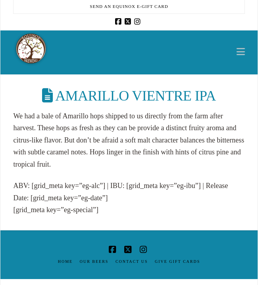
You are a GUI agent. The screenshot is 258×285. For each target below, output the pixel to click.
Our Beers (94, 261)
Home (65, 261)
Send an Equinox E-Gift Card (129, 6)
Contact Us (132, 261)
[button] (241, 51)
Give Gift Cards (177, 261)
